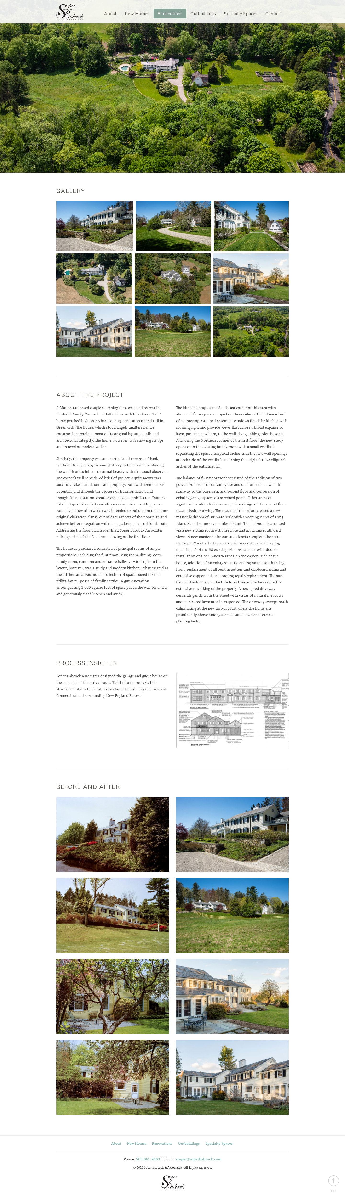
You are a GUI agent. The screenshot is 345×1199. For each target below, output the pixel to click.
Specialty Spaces (240, 13)
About (110, 13)
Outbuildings (203, 13)
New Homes (137, 13)
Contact (273, 13)
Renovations (170, 13)
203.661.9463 (148, 1160)
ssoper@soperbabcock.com (198, 1160)
